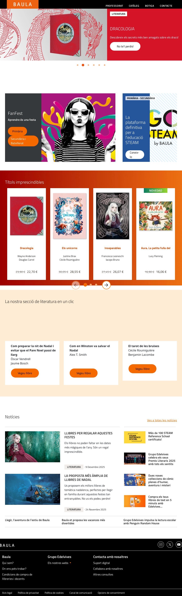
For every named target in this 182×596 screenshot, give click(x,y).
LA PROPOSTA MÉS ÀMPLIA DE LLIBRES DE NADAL (86, 478)
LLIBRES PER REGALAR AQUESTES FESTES (88, 435)
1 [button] (77, 64)
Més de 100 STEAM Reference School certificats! (160, 436)
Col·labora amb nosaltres (108, 568)
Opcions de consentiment (111, 593)
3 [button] (87, 64)
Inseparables (113, 248)
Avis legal (7, 593)
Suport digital (101, 563)
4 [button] (93, 64)
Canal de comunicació (80, 593)
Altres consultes (103, 574)
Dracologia (26, 248)
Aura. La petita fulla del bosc (155, 250)
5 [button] (98, 64)
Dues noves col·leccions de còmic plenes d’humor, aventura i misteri (161, 480)
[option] (91, 35)
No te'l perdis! (125, 46)
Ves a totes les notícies (162, 420)
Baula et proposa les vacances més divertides (83, 521)
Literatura (74, 467)
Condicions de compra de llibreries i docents (17, 576)
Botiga (149, 6)
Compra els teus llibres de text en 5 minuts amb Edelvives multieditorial (160, 501)
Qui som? (8, 563)
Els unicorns (69, 248)
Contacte (166, 6)
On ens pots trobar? (14, 568)
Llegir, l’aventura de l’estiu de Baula (27, 520)
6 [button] (104, 64)
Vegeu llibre (25, 373)
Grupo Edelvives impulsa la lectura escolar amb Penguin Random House (149, 521)
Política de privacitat (28, 593)
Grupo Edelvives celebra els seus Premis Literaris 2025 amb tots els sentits (161, 459)
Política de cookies (54, 593)
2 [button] (82, 64)
